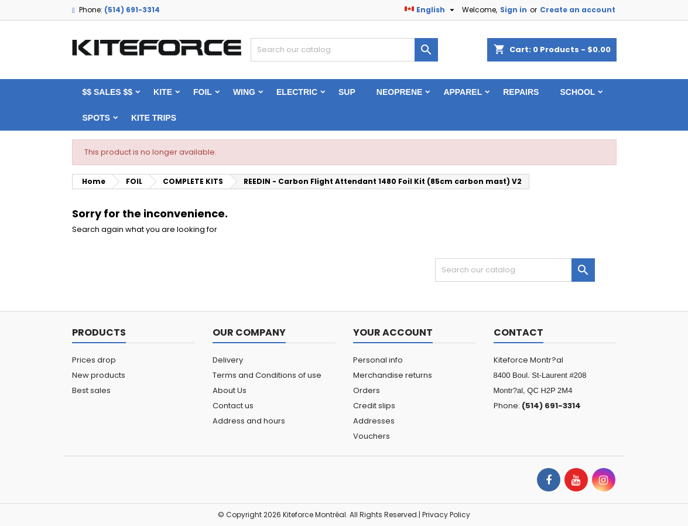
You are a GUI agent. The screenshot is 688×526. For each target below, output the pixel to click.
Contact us (233, 405)
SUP (346, 92)
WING (244, 92)
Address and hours (249, 420)
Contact (518, 332)
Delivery (228, 360)
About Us (230, 390)
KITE (162, 92)
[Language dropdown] (431, 10)
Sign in (513, 10)
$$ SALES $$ (108, 92)
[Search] (344, 50)
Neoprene (399, 92)
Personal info (378, 360)
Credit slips (374, 405)
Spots (96, 117)
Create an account (577, 10)
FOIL (202, 92)
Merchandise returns (392, 375)
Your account (393, 332)
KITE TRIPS (153, 117)
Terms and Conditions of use (267, 375)
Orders (366, 390)
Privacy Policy (446, 515)
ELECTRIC (296, 92)
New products (98, 375)
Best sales (91, 390)
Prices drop (94, 360)
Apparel (462, 92)
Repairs (521, 92)
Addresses (374, 420)
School (577, 92)
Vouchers (371, 436)
